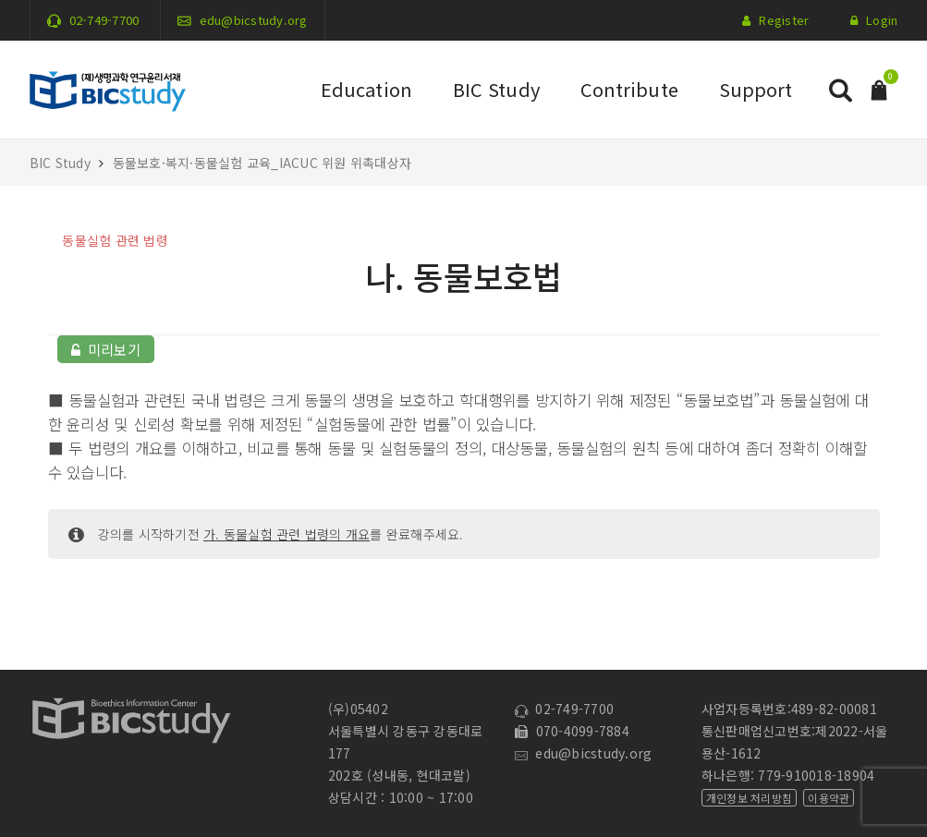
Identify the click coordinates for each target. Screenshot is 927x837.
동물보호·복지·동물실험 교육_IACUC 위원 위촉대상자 (262, 162)
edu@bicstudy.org (254, 20)
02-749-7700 (104, 20)
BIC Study (496, 89)
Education (366, 89)
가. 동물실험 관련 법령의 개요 (286, 534)
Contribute (629, 89)
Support (756, 89)
